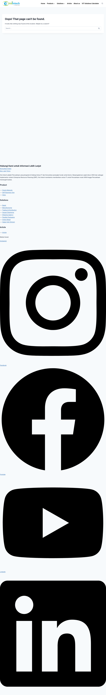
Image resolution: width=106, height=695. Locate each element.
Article (69, 3)
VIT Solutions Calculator (90, 3)
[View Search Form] (102, 3)
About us (77, 3)
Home (43, 3)
